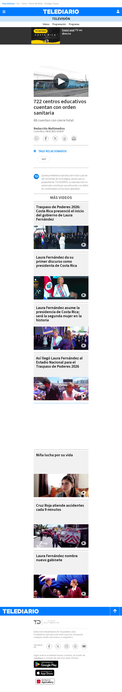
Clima (24, 3)
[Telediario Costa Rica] (61, 11)
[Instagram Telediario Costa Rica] (66, 646)
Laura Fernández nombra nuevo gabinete (57, 558)
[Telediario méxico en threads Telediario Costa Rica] (75, 646)
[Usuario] (118, 11)
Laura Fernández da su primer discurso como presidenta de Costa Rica (56, 261)
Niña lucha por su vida (54, 455)
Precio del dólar (36, 3)
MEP (44, 159)
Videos (46, 24)
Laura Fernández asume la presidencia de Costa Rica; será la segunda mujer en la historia (59, 314)
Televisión (61, 18)
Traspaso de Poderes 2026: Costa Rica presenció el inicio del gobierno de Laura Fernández (60, 213)
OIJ (18, 3)
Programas (74, 24)
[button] (36, 138)
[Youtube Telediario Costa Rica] (84, 646)
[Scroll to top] (115, 611)
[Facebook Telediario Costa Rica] (49, 646)
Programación (59, 24)
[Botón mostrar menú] (4, 11)
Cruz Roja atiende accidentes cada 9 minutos (60, 507)
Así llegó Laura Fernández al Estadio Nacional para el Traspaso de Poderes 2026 (59, 362)
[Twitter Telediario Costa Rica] (58, 646)
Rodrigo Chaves (52, 3)
